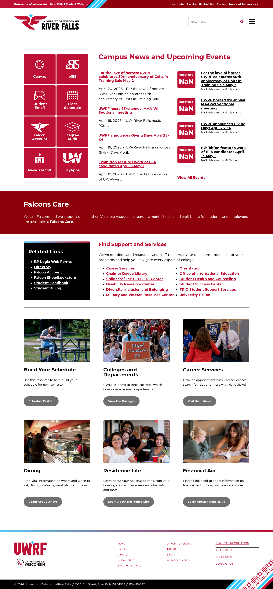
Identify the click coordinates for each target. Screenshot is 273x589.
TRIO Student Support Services (208, 289)
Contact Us (206, 4)
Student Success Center (201, 284)
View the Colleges (121, 401)
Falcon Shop (126, 560)
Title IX (171, 549)
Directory (42, 267)
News (121, 543)
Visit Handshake (199, 401)
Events (191, 4)
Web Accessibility (178, 560)
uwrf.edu (178, 4)
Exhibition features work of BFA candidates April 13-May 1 (127, 164)
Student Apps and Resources (236, 4)
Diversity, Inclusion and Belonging (137, 289)
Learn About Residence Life (128, 501)
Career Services (120, 268)
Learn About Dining (43, 501)
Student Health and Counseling (208, 279)
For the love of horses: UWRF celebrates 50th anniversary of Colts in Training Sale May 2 (133, 77)
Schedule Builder (41, 401)
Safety (171, 554)
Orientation (190, 268)
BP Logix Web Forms (53, 262)
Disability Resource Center (130, 284)
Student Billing (47, 288)
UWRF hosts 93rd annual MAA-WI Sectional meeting (128, 111)
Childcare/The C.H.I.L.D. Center (134, 279)
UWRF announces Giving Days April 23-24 (134, 137)
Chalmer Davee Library (126, 274)
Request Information (232, 543)
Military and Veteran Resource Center (140, 295)
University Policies (179, 543)
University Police (195, 295)
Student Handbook (51, 283)
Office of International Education (209, 274)
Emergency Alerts (129, 565)
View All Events (191, 178)
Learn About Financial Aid (206, 501)
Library (122, 554)
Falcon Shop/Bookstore (55, 278)
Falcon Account (48, 272)
